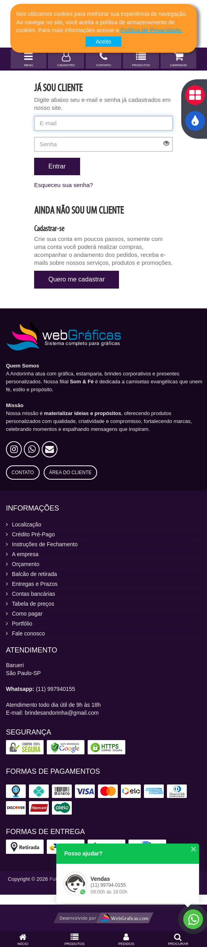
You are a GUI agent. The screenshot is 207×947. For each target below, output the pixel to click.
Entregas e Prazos (35, 584)
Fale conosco (28, 633)
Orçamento (25, 564)
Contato (23, 472)
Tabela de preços (33, 604)
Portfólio (22, 623)
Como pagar (27, 613)
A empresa (25, 554)
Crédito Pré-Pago (33, 534)
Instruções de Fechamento (45, 544)
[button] (152, 30)
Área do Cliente (70, 472)
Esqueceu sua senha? (63, 185)
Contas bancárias (33, 594)
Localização (26, 524)
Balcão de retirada (34, 574)
